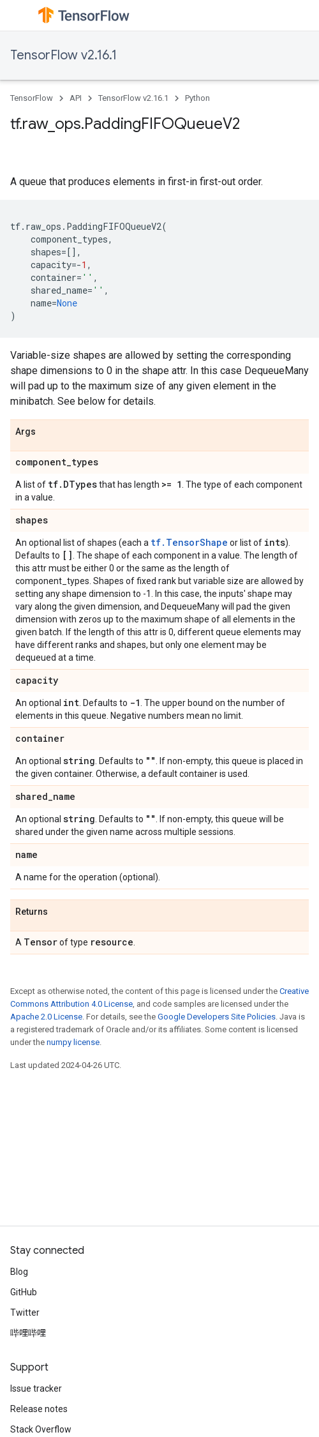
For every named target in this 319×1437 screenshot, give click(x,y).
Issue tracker (36, 1388)
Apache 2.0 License (46, 1016)
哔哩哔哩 (28, 1333)
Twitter (25, 1312)
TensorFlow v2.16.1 (63, 55)
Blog (19, 1272)
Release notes (39, 1409)
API (76, 98)
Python (197, 98)
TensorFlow (31, 98)
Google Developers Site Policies (217, 1016)
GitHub (23, 1292)
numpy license (73, 1042)
